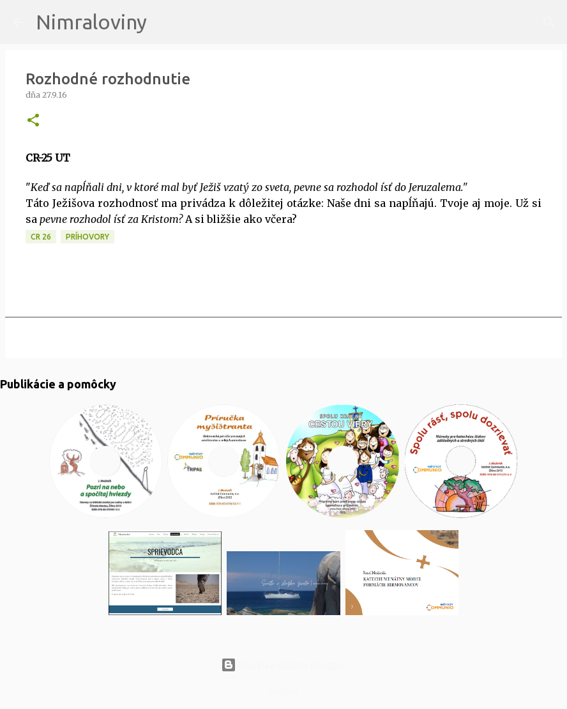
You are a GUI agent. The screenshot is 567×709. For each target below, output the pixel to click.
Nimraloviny (91, 21)
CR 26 (41, 237)
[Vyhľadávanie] (164, 22)
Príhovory (87, 237)
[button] (33, 121)
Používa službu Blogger (283, 665)
